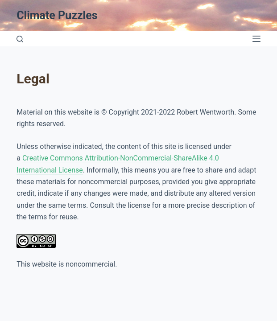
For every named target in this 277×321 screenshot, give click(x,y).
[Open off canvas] (256, 39)
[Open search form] (20, 39)
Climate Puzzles (57, 15)
